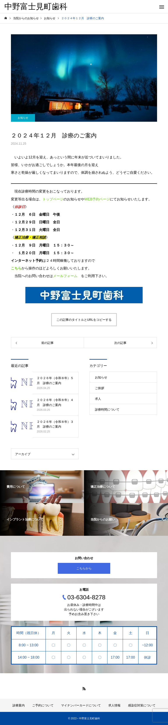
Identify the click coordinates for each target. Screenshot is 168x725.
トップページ (52, 199)
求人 (98, 399)
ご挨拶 (99, 388)
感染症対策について (142, 705)
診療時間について (107, 409)
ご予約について (43, 705)
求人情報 (114, 705)
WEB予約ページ (97, 199)
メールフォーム (65, 276)
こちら (16, 268)
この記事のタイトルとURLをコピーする (84, 319)
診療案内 (18, 705)
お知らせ (23, 117)
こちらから (84, 568)
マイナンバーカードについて (81, 705)
